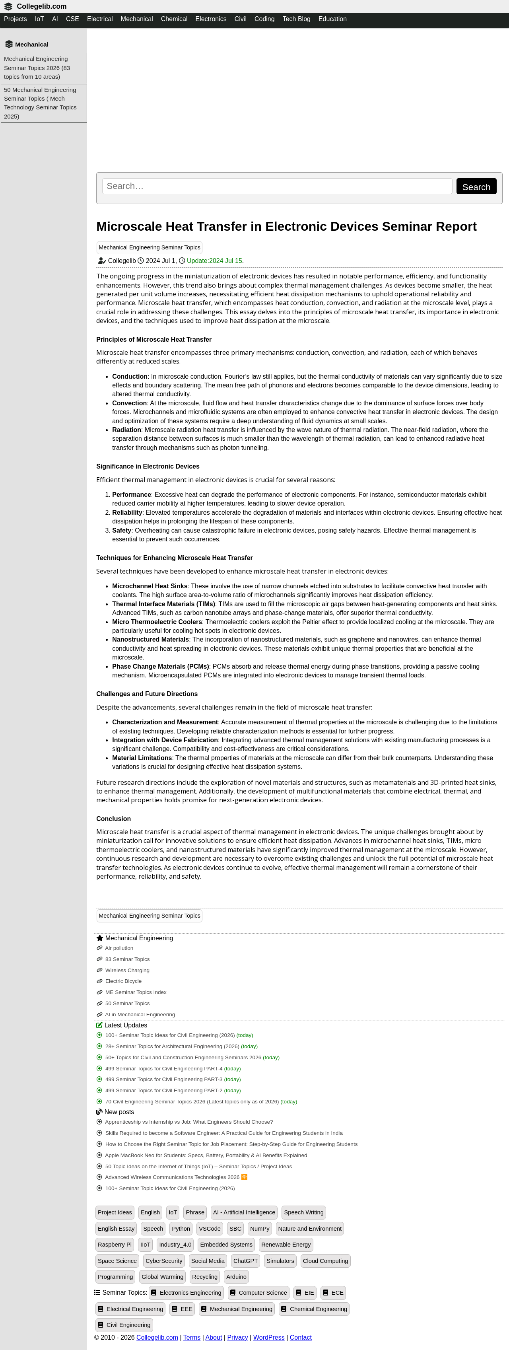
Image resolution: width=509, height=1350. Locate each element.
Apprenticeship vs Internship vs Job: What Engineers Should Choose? (185, 1122)
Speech (153, 1229)
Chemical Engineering (314, 1309)
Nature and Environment (310, 1229)
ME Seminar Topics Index (132, 992)
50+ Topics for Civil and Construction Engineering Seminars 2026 (188, 1057)
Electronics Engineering (186, 1293)
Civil (241, 19)
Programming (115, 1277)
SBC (235, 1229)
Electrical (100, 19)
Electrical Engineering (130, 1309)
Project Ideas (115, 1212)
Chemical (174, 19)
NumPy (259, 1229)
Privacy (237, 1337)
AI (55, 19)
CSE (72, 19)
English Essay (116, 1229)
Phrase (195, 1212)
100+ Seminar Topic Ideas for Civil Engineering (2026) (175, 1035)
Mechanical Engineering (236, 1309)
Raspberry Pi (115, 1244)
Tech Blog (297, 19)
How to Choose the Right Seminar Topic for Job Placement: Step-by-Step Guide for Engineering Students (227, 1144)
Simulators (280, 1261)
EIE (305, 1293)
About (214, 1337)
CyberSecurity (164, 1261)
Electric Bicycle (119, 981)
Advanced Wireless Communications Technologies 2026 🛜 (172, 1177)
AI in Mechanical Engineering (136, 1014)
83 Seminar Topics (123, 959)
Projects (15, 19)
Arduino (236, 1277)
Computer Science (258, 1293)
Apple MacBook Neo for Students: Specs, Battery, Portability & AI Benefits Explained (202, 1155)
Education (333, 19)
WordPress (269, 1337)
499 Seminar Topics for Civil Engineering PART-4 (169, 1069)
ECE (333, 1293)
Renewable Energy (286, 1244)
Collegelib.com (41, 6)
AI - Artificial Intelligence (244, 1212)
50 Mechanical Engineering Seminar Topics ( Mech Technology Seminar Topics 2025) (40, 103)
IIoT (145, 1244)
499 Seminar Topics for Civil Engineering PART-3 (169, 1079)
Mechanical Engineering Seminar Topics (149, 247)
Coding (264, 19)
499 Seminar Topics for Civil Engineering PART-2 (169, 1090)
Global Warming (162, 1277)
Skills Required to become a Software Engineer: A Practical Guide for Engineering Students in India (220, 1133)
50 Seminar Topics (123, 1003)
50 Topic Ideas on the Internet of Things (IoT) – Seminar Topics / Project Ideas (194, 1166)
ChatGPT (245, 1261)
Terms (192, 1337)
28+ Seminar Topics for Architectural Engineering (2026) (177, 1046)
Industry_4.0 (175, 1244)
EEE (182, 1309)
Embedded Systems (226, 1244)
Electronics (210, 19)
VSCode (210, 1229)
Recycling (205, 1277)
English (150, 1212)
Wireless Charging (123, 970)
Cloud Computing (325, 1261)
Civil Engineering (124, 1325)
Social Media (208, 1261)
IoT (39, 19)
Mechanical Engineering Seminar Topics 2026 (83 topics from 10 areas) (37, 67)
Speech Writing (304, 1212)
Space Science (117, 1261)
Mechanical (137, 19)
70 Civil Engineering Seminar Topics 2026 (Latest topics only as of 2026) (197, 1102)
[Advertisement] (299, 100)
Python (181, 1229)
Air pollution (115, 948)
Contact (301, 1337)
